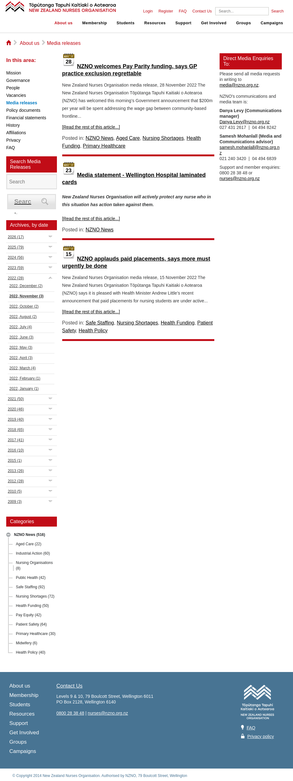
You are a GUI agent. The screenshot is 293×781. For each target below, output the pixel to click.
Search (277, 11)
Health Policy (30, 652)
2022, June (21, 337)
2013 (16, 471)
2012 (16, 481)
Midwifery (26, 643)
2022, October (24, 306)
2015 (15, 460)
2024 (16, 257)
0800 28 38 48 (70, 713)
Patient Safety (31, 624)
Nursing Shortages (35, 596)
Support (183, 23)
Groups (243, 23)
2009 (15, 501)
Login (148, 11)
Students (126, 23)
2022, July (20, 327)
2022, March (22, 368)
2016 (16, 450)
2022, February (24, 378)
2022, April (21, 358)
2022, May (20, 347)
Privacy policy (260, 736)
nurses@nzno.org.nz (240, 178)
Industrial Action (33, 553)
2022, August (23, 317)
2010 (15, 491)
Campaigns (272, 23)
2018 (16, 430)
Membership (94, 23)
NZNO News (29, 534)
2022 (16, 278)
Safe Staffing (30, 587)
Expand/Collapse (50, 236)
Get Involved (214, 23)
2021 (16, 399)
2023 (16, 268)
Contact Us (202, 11)
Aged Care (28, 544)
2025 (16, 247)
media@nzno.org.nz (239, 85)
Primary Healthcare (35, 634)
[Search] (242, 11)
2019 (16, 419)
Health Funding (32, 606)
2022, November (26, 296)
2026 (16, 237)
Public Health (30, 577)
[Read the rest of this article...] (91, 127)
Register (165, 11)
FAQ (183, 11)
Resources (155, 23)
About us (63, 23)
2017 (16, 440)
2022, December (26, 286)
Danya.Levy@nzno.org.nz (245, 121)
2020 (16, 409)
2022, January (24, 388)
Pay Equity (28, 615)
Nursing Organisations (34, 565)
